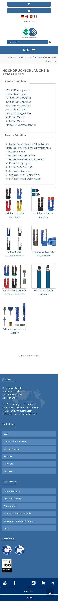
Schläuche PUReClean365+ (20, 167)
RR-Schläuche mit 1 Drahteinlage (23, 174)
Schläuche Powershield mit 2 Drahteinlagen (28, 147)
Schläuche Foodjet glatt (18, 163)
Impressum (10, 471)
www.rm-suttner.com (26, 414)
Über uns (8, 464)
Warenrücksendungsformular (19, 521)
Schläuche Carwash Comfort (20, 155)
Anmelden (29, 21)
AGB (6, 434)
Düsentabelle (11, 506)
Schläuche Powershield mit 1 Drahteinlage (27, 143)
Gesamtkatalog (12, 491)
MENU (29, 50)
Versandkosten (11, 449)
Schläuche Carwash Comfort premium (25, 159)
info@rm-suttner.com (21, 410)
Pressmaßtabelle (13, 498)
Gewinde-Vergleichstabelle (18, 513)
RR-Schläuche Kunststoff (18, 170)
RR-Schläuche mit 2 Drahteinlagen (23, 178)
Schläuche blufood (15, 151)
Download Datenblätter (15, 81)
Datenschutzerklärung (15, 441)
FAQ (6, 528)
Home (29, 57)
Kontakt (8, 456)
